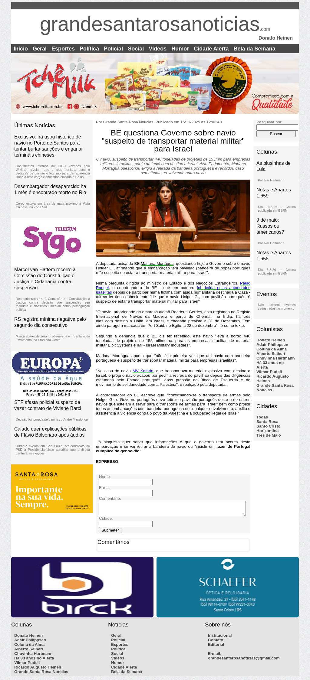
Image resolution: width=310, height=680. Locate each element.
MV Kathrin (143, 371)
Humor (180, 49)
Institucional (220, 638)
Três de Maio (268, 435)
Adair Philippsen (272, 344)
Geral (40, 49)
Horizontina (267, 430)
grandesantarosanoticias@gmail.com (244, 661)
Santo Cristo (268, 426)
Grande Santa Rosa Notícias (41, 674)
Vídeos (158, 49)
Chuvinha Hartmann (275, 358)
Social (136, 49)
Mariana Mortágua (157, 263)
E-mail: (214, 656)
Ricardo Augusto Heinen (37, 670)
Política (89, 49)
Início (21, 49)
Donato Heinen (270, 340)
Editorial (216, 647)
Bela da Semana (254, 49)
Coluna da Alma (271, 349)
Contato (215, 642)
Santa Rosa (267, 421)
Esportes (63, 49)
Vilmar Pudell (269, 371)
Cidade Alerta (211, 49)
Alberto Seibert (270, 353)
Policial (113, 49)
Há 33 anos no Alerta (34, 661)
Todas (262, 417)
